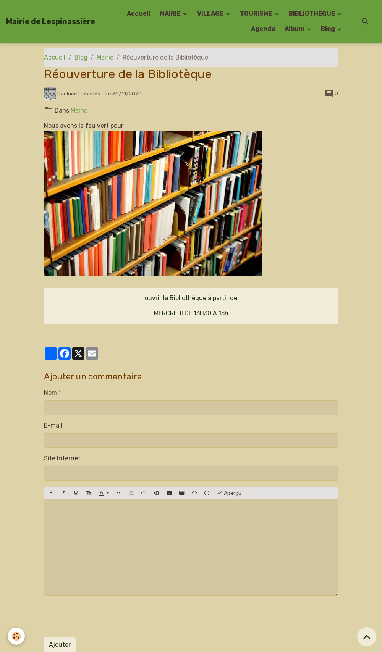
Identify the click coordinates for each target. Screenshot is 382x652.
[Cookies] (16, 636)
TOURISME (257, 13)
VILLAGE (211, 13)
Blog (328, 28)
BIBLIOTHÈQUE (312, 13)
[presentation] (102, 616)
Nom (50, 392)
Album (295, 28)
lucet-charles (83, 93)
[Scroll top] (366, 636)
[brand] (50, 21)
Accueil (139, 13)
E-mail (53, 425)
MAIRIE (171, 13)
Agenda (263, 28)
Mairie (105, 57)
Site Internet (62, 458)
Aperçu (229, 493)
